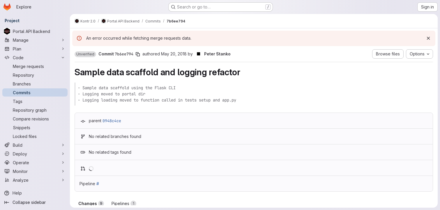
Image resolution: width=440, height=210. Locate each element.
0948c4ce (112, 120)
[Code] (35, 57)
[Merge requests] (35, 66)
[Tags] (35, 101)
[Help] (35, 193)
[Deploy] (35, 154)
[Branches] (35, 84)
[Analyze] (35, 180)
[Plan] (35, 49)
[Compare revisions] (35, 119)
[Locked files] (35, 136)
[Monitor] (35, 171)
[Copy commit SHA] (137, 54)
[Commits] (35, 92)
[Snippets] (35, 127)
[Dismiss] (428, 38)
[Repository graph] (35, 110)
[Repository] (35, 75)
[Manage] (35, 40)
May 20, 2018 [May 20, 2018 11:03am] (174, 53)
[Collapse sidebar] (35, 202)
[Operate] (35, 162)
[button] (85, 54)
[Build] (35, 145)
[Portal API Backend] (35, 31)
